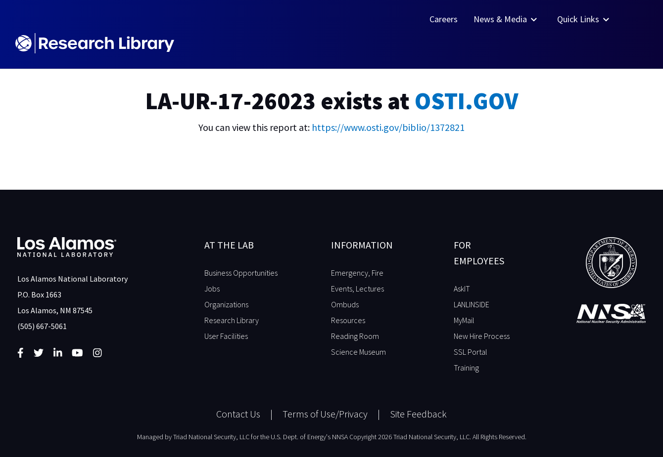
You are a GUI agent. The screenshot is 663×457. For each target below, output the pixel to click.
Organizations (226, 304)
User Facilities (226, 336)
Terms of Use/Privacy (325, 414)
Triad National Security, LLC (211, 436)
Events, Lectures (357, 288)
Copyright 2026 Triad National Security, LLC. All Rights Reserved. (437, 436)
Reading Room (355, 336)
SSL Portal (470, 352)
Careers (443, 19)
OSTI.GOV (466, 101)
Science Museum (358, 352)
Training (466, 368)
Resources (348, 320)
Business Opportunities (241, 273)
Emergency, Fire (357, 273)
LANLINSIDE (471, 304)
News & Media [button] (506, 19)
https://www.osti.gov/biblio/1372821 (388, 127)
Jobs (212, 288)
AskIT (462, 288)
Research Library (231, 320)
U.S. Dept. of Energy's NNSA (309, 436)
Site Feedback (418, 414)
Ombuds (345, 304)
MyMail (464, 320)
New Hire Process (482, 336)
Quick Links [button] (584, 19)
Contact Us (238, 414)
